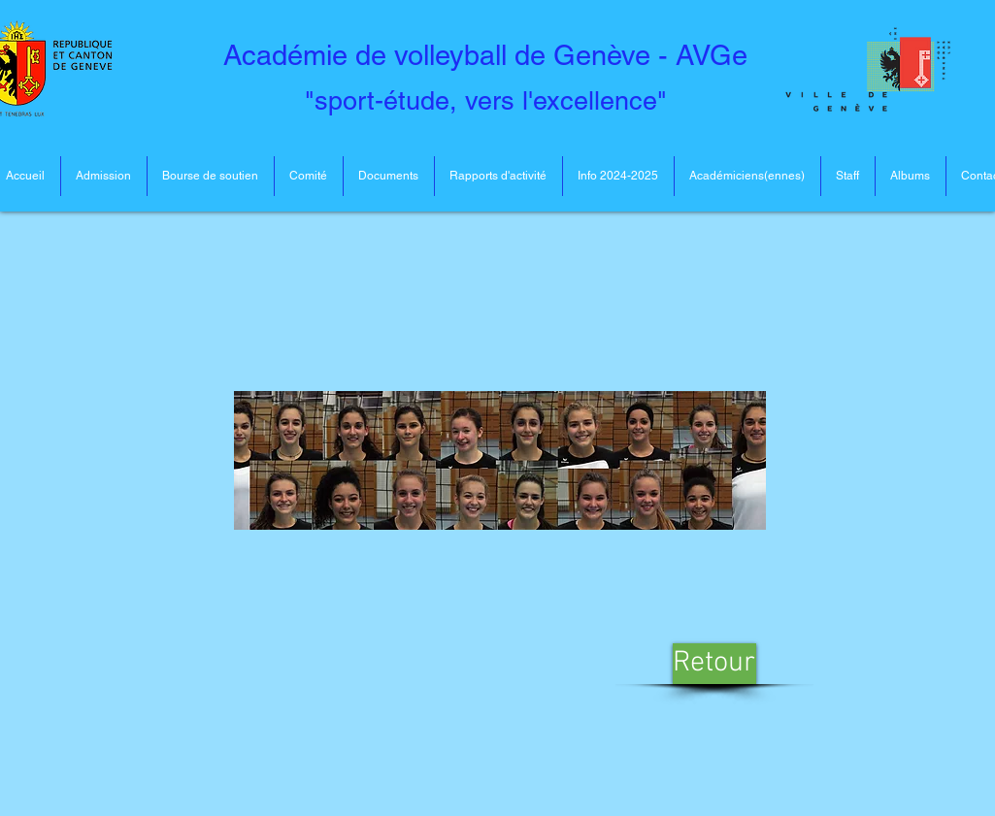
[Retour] (714, 663)
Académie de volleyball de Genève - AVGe (485, 55)
